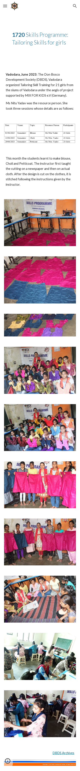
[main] (40, 38)
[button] (5, 6)
